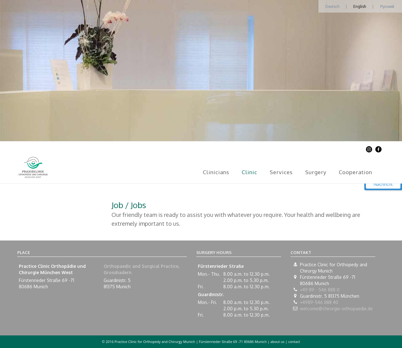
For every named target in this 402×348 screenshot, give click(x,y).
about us (277, 341)
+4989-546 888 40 (319, 302)
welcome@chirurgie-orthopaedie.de (336, 308)
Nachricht (383, 184)
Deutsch (332, 6)
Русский (387, 6)
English (359, 6)
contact (294, 341)
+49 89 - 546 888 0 (320, 289)
